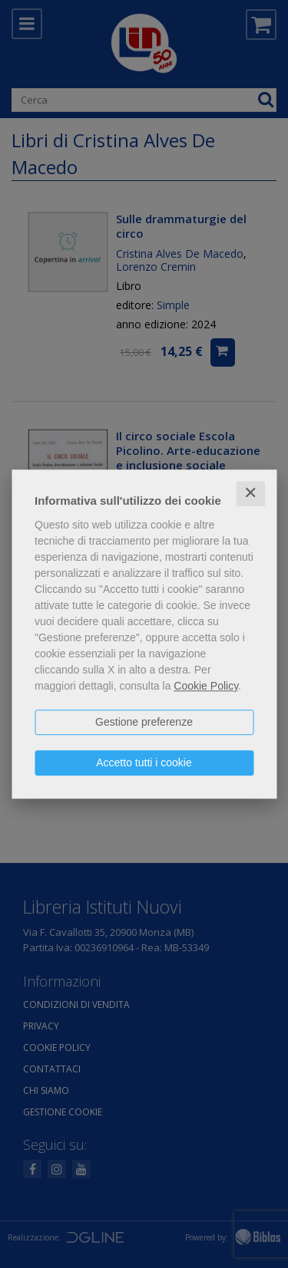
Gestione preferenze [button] (144, 722)
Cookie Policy (206, 686)
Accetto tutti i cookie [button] (144, 762)
